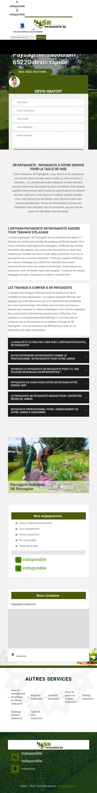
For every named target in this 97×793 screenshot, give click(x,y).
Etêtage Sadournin (86, 697)
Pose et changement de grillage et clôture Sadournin (17, 697)
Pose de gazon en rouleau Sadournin (69, 697)
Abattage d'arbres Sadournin (16, 715)
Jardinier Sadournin (51, 697)
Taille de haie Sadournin (34, 715)
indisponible (17, 4)
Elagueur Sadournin (34, 697)
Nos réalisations (32, 71)
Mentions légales (67, 786)
